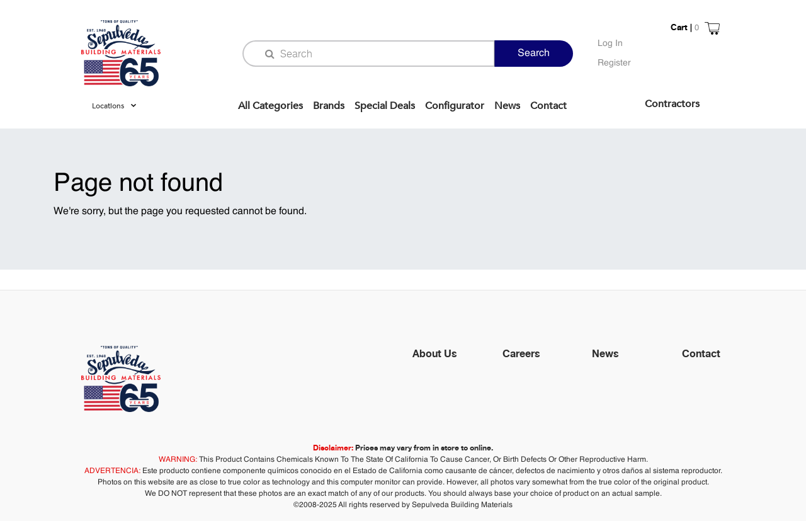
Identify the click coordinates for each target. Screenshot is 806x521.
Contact (548, 106)
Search (534, 54)
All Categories (270, 106)
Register (614, 63)
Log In (610, 43)
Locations (108, 106)
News (507, 106)
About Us (434, 353)
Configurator (454, 106)
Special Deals (385, 106)
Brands (328, 106)
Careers (521, 353)
